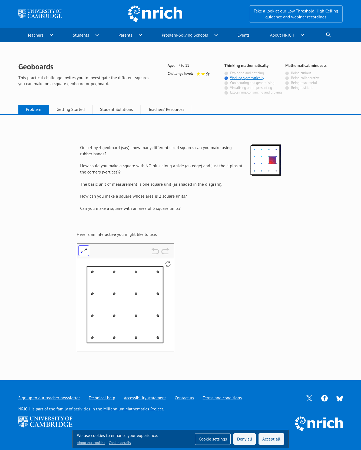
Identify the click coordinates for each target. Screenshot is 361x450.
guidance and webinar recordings (295, 17)
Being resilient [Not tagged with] (301, 87)
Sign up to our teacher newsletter (49, 397)
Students (81, 35)
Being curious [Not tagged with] (301, 73)
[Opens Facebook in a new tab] (324, 397)
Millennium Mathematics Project (133, 409)
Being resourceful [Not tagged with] (304, 83)
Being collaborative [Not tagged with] (305, 78)
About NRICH (282, 35)
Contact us (184, 397)
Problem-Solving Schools (185, 35)
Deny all (244, 439)
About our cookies (91, 442)
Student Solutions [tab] (116, 109)
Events (243, 35)
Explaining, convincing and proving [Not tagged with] (256, 92)
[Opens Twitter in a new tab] (309, 397)
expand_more (51, 35)
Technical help (102, 397)
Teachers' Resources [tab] (166, 109)
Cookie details (120, 442)
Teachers (35, 35)
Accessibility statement (145, 397)
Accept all (271, 439)
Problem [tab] (33, 109)
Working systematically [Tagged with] (247, 78)
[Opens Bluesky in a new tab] (339, 398)
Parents (125, 35)
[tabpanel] (180, 242)
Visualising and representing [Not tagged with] (251, 87)
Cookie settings (213, 439)
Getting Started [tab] (71, 109)
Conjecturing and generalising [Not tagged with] (252, 83)
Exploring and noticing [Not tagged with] (247, 73)
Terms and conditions (222, 397)
